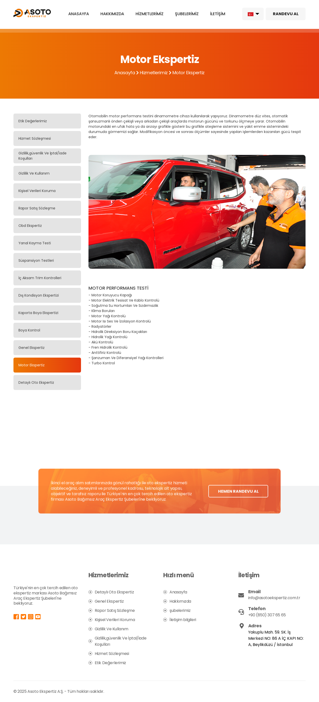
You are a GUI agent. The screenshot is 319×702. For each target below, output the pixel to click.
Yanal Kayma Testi (34, 243)
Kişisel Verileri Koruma (37, 190)
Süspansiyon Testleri (36, 260)
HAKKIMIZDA (112, 14)
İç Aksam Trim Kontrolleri (39, 277)
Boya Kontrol (29, 330)
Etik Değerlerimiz (32, 121)
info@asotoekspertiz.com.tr (274, 598)
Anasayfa (124, 72)
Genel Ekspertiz (31, 347)
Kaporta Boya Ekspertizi (38, 312)
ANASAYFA (78, 14)
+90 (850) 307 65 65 (267, 615)
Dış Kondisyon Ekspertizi (38, 295)
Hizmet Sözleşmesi (34, 138)
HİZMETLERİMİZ (149, 14)
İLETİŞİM (217, 14)
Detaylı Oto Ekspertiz (36, 382)
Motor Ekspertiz (31, 365)
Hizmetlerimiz (154, 72)
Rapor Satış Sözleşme (36, 208)
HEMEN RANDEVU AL (238, 500)
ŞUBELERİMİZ (187, 14)
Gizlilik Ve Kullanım (34, 173)
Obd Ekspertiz (30, 225)
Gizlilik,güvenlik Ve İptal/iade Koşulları (42, 156)
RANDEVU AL (286, 14)
